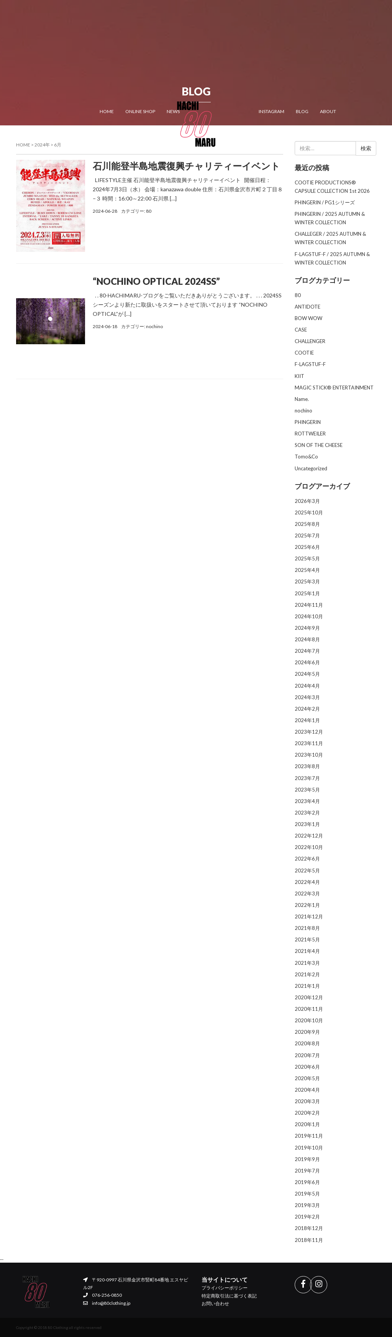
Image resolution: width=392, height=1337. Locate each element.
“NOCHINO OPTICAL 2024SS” (156, 281)
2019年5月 (307, 1194)
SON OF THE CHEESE (319, 445)
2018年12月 (309, 1228)
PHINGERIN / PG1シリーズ (325, 202)
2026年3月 (307, 501)
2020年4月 (307, 1090)
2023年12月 (309, 732)
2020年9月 (307, 1032)
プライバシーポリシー (225, 1288)
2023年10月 (309, 755)
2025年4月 (307, 570)
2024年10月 (309, 616)
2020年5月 (307, 1078)
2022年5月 (307, 870)
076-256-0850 (102, 1295)
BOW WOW (308, 318)
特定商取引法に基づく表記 (229, 1296)
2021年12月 (309, 916)
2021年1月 (307, 986)
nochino (154, 326)
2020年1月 (307, 1124)
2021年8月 (307, 928)
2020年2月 (307, 1113)
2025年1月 (307, 593)
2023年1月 (307, 824)
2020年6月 (307, 1067)
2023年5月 (307, 790)
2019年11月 (309, 1136)
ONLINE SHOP (140, 111)
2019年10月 (309, 1148)
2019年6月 (307, 1182)
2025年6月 (307, 547)
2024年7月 (307, 651)
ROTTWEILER (310, 433)
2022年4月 (307, 882)
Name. (302, 399)
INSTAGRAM (271, 111)
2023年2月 (307, 813)
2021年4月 (307, 951)
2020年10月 (309, 1020)
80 (148, 211)
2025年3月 (307, 581)
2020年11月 (309, 1009)
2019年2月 (307, 1217)
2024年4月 (307, 686)
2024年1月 (307, 720)
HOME (107, 111)
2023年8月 (307, 766)
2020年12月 (309, 997)
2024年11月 (309, 605)
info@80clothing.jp (106, 1303)
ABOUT (328, 111)
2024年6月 (307, 662)
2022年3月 (307, 893)
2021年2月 (307, 974)
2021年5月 (307, 939)
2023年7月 (307, 778)
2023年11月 (309, 743)
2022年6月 (307, 859)
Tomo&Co (306, 456)
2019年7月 (307, 1171)
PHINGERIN (308, 422)
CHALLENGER (310, 341)
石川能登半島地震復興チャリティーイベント (186, 165)
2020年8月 (307, 1043)
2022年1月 (307, 905)
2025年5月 (307, 558)
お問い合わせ (215, 1303)
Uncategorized (311, 468)
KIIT (299, 376)
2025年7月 (307, 535)
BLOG (302, 111)
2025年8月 (307, 524)
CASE (301, 330)
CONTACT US (114, 137)
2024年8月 (307, 639)
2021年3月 (307, 963)
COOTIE (304, 353)
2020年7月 (307, 1055)
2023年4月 (307, 801)
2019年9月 (307, 1159)
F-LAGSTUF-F (310, 364)
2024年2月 (307, 709)
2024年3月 (307, 697)
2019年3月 (307, 1205)
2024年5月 (307, 674)
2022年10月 (309, 847)
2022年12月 (309, 836)
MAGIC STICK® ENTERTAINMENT (334, 387)
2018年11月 (309, 1240)
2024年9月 (307, 628)
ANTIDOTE (307, 307)
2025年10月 (309, 512)
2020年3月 (307, 1101)
